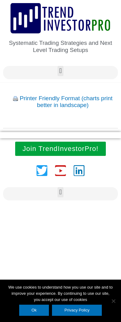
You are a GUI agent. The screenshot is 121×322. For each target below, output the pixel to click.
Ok (34, 310)
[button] (60, 71)
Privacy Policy (76, 310)
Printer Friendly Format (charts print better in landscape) (66, 102)
